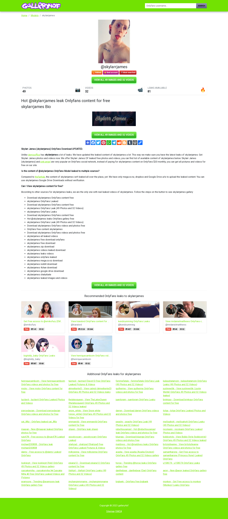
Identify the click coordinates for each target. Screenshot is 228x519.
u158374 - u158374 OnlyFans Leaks (181, 463)
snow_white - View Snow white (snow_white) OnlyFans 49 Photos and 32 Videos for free (89, 414)
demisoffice (34, 154)
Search (201, 6)
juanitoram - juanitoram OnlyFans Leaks (135, 399)
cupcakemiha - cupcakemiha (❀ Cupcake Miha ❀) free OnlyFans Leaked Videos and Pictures (42, 474)
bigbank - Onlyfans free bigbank (132, 481)
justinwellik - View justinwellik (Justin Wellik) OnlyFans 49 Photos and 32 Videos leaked (184, 392)
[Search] (170, 5)
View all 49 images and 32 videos (114, 80)
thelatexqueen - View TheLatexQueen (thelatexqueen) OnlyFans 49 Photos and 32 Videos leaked (89, 403)
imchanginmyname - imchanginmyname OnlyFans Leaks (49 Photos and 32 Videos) (88, 485)
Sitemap (110, 511)
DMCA (118, 511)
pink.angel (45, 161)
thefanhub (40, 176)
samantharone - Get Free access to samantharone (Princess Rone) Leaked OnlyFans (182, 455)
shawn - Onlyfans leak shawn (83, 429)
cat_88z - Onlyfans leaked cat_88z (39, 421)
